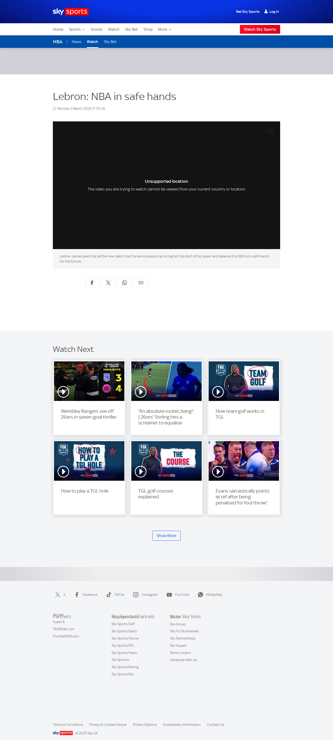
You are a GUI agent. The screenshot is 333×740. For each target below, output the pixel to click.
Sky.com (176, 619)
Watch (113, 29)
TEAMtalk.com (64, 633)
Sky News (177, 626)
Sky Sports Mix (122, 697)
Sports (77, 29)
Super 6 (59, 626)
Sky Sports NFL (123, 669)
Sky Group (178, 640)
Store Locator (180, 669)
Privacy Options (145, 719)
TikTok (114, 589)
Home (58, 29)
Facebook (85, 589)
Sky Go (175, 633)
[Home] (70, 12)
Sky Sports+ (121, 683)
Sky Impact (178, 662)
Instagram (144, 589)
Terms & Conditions (68, 719)
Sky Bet (131, 29)
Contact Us (215, 719)
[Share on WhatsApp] (125, 277)
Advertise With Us (183, 676)
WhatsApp (209, 589)
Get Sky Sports (247, 12)
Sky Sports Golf (123, 647)
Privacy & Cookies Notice (108, 719)
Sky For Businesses (184, 647)
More (165, 29)
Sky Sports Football (126, 633)
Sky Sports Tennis (125, 662)
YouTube (177, 589)
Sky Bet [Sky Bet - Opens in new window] (110, 41)
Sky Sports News (124, 676)
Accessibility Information (182, 719)
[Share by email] (141, 277)
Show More (166, 530)
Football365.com (66, 640)
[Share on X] (108, 277)
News (76, 41)
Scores (96, 29)
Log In (272, 12)
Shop (148, 29)
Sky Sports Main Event (128, 619)
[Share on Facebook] (92, 277)
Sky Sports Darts (124, 654)
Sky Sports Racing (125, 690)
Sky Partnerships (182, 654)
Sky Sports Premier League (132, 626)
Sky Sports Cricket (125, 640)
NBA (57, 41)
